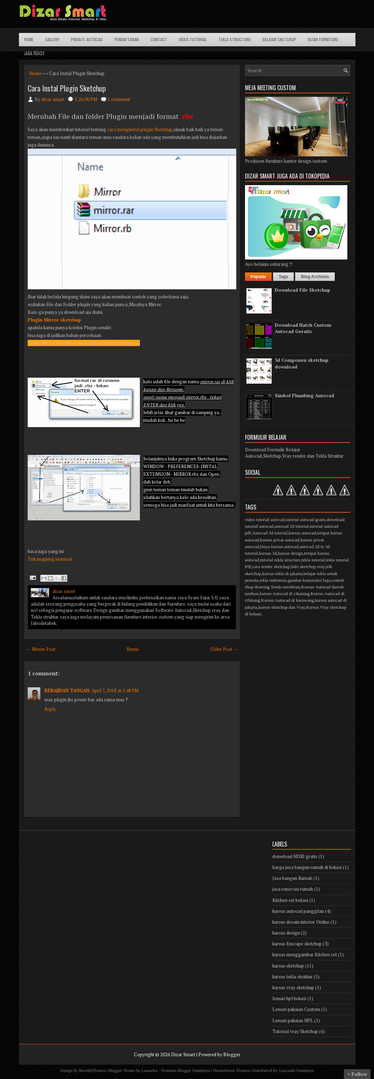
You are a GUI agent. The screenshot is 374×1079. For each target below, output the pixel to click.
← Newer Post (40, 649)
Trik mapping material (50, 559)
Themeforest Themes (231, 1070)
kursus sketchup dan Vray (281, 607)
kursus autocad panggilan (298, 911)
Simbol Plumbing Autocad (304, 395)
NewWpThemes (92, 1070)
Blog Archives (315, 276)
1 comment (119, 99)
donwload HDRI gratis (294, 856)
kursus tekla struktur (292, 976)
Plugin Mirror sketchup (54, 320)
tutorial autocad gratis (305, 519)
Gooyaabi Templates (296, 1070)
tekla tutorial (313, 559)
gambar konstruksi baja (309, 580)
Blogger (231, 1054)
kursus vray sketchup (293, 987)
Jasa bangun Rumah (292, 878)
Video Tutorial (193, 39)
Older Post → (224, 649)
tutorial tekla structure (280, 559)
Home (29, 39)
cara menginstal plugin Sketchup (139, 129)
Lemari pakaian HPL (292, 1020)
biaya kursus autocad (279, 546)
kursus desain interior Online (300, 922)
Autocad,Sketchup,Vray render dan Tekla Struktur (294, 456)
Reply (50, 709)
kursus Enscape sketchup (297, 943)
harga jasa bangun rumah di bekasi (307, 867)
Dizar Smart (183, 1054)
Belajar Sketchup (279, 39)
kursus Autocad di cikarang (285, 593)
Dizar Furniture (323, 39)
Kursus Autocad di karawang (287, 600)
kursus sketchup (288, 966)
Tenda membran (285, 586)
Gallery (52, 39)
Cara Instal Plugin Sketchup (67, 88)
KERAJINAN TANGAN (67, 690)
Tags (283, 276)
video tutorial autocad (265, 519)
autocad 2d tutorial (291, 526)
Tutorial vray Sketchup (295, 1031)
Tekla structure (234, 39)
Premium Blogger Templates (186, 1070)
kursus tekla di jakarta (282, 573)
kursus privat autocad (279, 539)
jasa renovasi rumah (292, 889)
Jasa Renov (34, 53)
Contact (158, 39)
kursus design (290, 553)
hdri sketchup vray (308, 566)
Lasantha (150, 1070)
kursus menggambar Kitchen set (304, 954)
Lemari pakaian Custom (296, 1009)
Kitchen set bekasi (290, 900)
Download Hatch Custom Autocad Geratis (303, 328)
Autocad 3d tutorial (269, 532)
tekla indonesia (273, 580)
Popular (258, 276)
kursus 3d (268, 553)
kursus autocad (302, 532)
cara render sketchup (271, 566)
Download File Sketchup (302, 290)
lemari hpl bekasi (289, 998)
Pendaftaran (126, 39)
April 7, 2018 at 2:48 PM (114, 690)
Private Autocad (87, 39)
